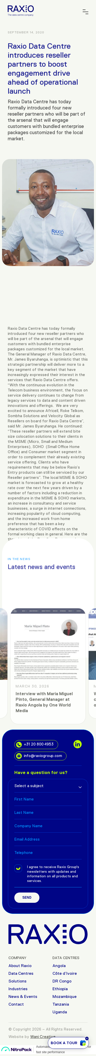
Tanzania (60, 1004)
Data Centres (20, 973)
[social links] (77, 744)
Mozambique (64, 996)
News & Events (22, 996)
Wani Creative (43, 1036)
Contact (16, 1004)
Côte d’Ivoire (64, 973)
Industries (17, 989)
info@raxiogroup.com (39, 756)
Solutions (17, 981)
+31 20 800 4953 (35, 745)
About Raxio (19, 965)
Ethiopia (60, 989)
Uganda (59, 1012)
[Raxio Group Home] (21, 10)
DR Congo (61, 981)
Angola (59, 965)
